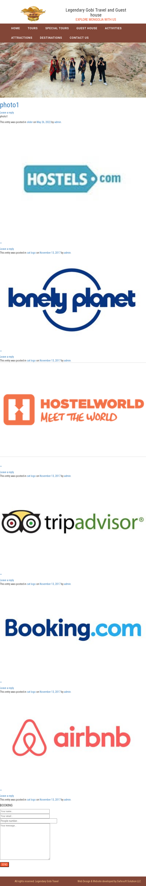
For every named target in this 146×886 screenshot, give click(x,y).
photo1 (9, 105)
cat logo (31, 252)
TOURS (33, 28)
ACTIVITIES (113, 28)
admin (57, 122)
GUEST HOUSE (86, 28)
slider (30, 122)
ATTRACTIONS (21, 37)
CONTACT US (79, 37)
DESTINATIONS (51, 37)
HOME (15, 28)
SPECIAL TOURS (57, 28)
